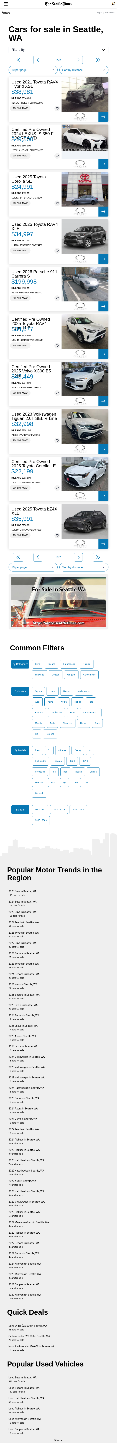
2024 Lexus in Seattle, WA (23, 1048)
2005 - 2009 (41, 820)
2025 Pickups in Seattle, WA (24, 1214)
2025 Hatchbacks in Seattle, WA (26, 1162)
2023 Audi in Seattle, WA (22, 1038)
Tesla (52, 723)
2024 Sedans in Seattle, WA (24, 976)
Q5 (64, 782)
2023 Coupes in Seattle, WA (24, 1286)
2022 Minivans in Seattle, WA (25, 1296)
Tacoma (58, 761)
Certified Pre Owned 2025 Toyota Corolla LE (33, 463)
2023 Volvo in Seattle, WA (23, 986)
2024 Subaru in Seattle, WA (24, 1017)
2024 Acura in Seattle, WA (23, 1110)
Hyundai (39, 712)
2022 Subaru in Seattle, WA (24, 1255)
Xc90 (85, 761)
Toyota (38, 691)
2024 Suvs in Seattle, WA (23, 903)
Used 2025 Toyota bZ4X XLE (34, 511)
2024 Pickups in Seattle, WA (24, 1141)
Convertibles (89, 675)
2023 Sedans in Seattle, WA (24, 955)
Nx (90, 750)
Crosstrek (40, 772)
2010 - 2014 (78, 809)
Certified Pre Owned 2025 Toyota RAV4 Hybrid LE (30, 323)
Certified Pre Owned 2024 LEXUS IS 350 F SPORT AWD (32, 133)
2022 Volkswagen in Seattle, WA (27, 1203)
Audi (37, 702)
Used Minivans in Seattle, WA (25, 1420)
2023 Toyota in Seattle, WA (24, 965)
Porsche (50, 734)
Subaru (66, 691)
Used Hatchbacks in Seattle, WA (26, 1400)
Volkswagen (84, 691)
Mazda (38, 723)
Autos (6, 12)
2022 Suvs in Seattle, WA (23, 945)
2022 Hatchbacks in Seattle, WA (26, 1172)
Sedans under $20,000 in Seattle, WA (29, 1338)
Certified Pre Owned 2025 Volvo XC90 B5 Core (31, 371)
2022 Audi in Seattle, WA (22, 1183)
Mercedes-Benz (90, 712)
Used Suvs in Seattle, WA (23, 1379)
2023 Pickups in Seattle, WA (24, 1152)
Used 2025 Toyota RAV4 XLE (34, 226)
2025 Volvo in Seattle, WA (23, 1120)
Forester (39, 782)
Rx (49, 750)
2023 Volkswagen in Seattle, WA (27, 1079)
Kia (36, 734)
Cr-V (76, 782)
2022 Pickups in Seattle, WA (24, 1234)
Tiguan (78, 772)
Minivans (39, 675)
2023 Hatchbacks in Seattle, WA (26, 1193)
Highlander (40, 761)
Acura (64, 702)
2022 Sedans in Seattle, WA (24, 1245)
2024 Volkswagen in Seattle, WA (27, 1058)
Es (87, 782)
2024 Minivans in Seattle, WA (25, 1265)
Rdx (65, 772)
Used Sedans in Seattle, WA (24, 1389)
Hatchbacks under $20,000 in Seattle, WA (32, 1348)
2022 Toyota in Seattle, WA (24, 1131)
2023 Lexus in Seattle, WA (23, 1007)
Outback (39, 793)
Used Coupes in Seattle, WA (24, 1431)
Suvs (37, 664)
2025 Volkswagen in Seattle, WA (27, 1069)
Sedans (51, 664)
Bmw (72, 712)
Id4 (54, 772)
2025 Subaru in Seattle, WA (24, 1100)
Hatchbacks (69, 664)
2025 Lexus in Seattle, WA (23, 1027)
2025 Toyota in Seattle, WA (24, 934)
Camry (78, 750)
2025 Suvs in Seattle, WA (23, 893)
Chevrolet (67, 723)
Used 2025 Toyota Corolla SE (28, 179)
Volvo (50, 702)
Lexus (52, 691)
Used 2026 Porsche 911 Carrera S (34, 274)
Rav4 (37, 750)
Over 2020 (40, 809)
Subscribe (110, 12)
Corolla (93, 772)
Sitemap (58, 1440)
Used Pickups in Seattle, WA (24, 1410)
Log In (99, 12)
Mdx (53, 782)
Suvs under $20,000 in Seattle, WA (28, 1327)
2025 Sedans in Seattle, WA (24, 996)
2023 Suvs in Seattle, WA (23, 914)
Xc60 (72, 761)
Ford (91, 702)
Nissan (83, 723)
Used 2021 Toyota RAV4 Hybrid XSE (34, 84)
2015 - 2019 (59, 809)
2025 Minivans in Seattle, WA (25, 1276)
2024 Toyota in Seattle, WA (24, 924)
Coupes (55, 675)
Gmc (97, 723)
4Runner (62, 750)
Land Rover (56, 712)
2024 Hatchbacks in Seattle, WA (26, 1089)
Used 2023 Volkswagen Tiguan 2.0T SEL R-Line (34, 416)
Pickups (86, 664)
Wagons (71, 675)
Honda (78, 702)
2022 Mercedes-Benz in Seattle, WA (29, 1224)
